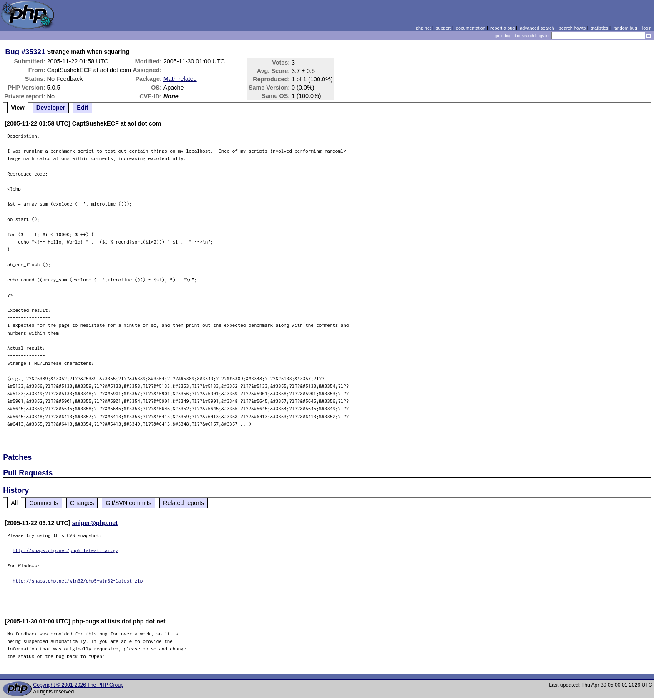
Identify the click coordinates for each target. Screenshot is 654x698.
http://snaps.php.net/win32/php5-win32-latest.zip (78, 580)
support (443, 27)
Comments (43, 503)
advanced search (537, 27)
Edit (82, 107)
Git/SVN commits (128, 503)
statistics (599, 27)
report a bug (502, 27)
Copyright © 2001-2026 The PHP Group (78, 685)
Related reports (183, 503)
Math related (180, 78)
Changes (82, 503)
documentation (470, 27)
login (647, 27)
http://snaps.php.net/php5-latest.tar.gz (65, 550)
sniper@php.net (95, 523)
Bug (12, 52)
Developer (50, 107)
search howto (572, 27)
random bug (625, 27)
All (14, 503)
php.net (423, 27)
